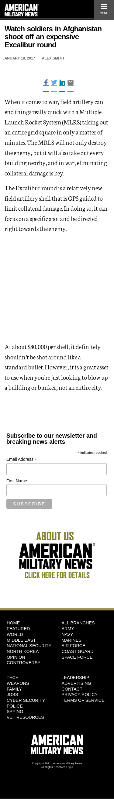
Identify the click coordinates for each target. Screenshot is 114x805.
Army (68, 628)
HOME (13, 622)
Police (15, 706)
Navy (67, 634)
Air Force (73, 645)
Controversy (23, 662)
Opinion (16, 657)
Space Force (77, 657)
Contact (72, 689)
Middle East (21, 640)
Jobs (12, 694)
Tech (13, 677)
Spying (15, 711)
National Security (29, 645)
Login (69, 767)
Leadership (75, 677)
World (15, 634)
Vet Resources (25, 717)
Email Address (21, 459)
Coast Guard (78, 651)
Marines (72, 640)
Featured (18, 628)
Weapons (18, 683)
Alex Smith (53, 58)
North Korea (23, 651)
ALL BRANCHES (78, 622)
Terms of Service (83, 700)
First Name (16, 480)
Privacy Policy (80, 694)
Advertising (76, 683)
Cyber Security (26, 700)
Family (14, 689)
